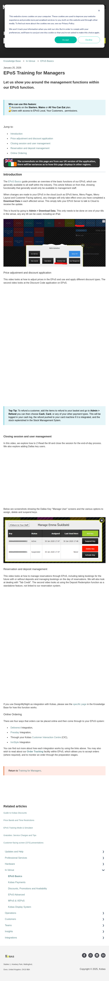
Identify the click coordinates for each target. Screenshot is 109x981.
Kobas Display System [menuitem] (19, 907)
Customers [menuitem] (10, 919)
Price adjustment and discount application (32, 138)
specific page (79, 704)
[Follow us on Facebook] (84, 955)
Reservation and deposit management (30, 148)
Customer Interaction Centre (46, 737)
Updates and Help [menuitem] (14, 851)
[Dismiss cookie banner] (99, 11)
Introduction (17, 134)
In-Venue (30, 61)
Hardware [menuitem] (10, 864)
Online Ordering (19, 153)
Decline (89, 40)
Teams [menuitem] (8, 925)
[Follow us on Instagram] (90, 955)
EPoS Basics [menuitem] (15, 876)
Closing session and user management (30, 143)
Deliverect (16, 727)
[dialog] (54, 26)
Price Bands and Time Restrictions (18, 820)
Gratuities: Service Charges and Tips (19, 835)
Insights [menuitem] (9, 931)
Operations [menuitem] (10, 913)
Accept (65, 40)
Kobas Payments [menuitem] (16, 882)
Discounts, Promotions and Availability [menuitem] (27, 888)
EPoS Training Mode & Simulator (18, 828)
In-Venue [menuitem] (9, 870)
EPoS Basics (47, 61)
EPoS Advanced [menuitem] (16, 894)
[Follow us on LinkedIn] (97, 955)
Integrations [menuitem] (11, 937)
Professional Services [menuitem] (16, 858)
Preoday (15, 732)
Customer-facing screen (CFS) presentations (23, 843)
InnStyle (15, 742)
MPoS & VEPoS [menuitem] (16, 900)
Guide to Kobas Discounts (15, 813)
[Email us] (103, 955)
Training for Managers (30, 770)
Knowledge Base (12, 61)
